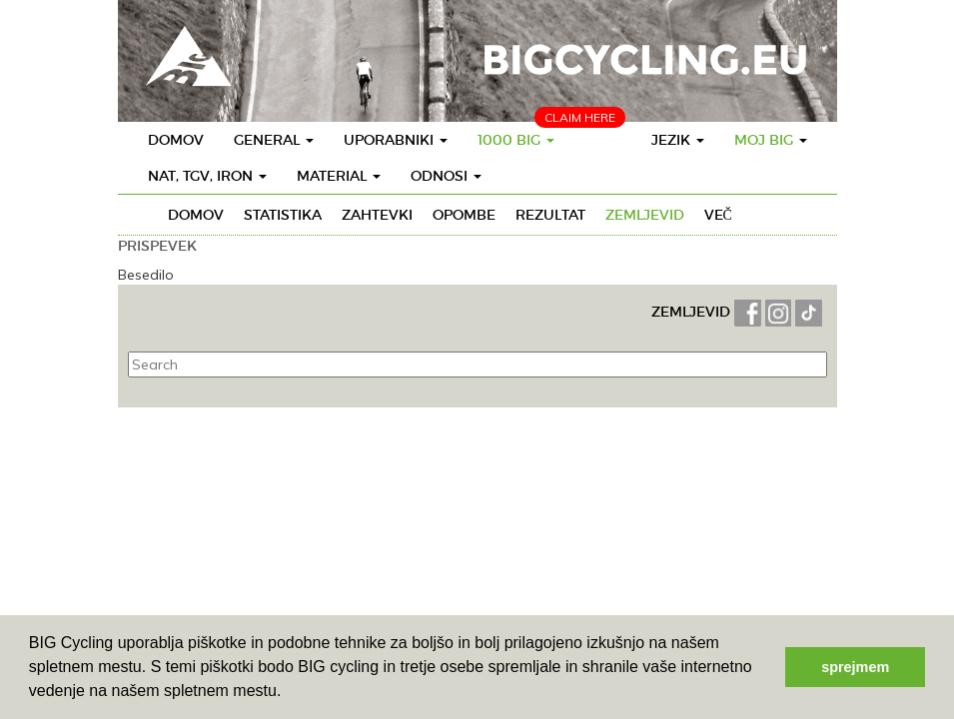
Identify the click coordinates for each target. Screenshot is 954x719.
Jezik (677, 140)
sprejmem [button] (855, 667)
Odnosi (446, 176)
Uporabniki (396, 140)
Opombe (464, 215)
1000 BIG (515, 140)
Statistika (283, 215)
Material (339, 176)
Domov (176, 140)
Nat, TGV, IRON (207, 176)
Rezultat (550, 215)
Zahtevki (377, 215)
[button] (289, 693)
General (274, 140)
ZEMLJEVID (692, 312)
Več (718, 215)
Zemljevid (644, 215)
